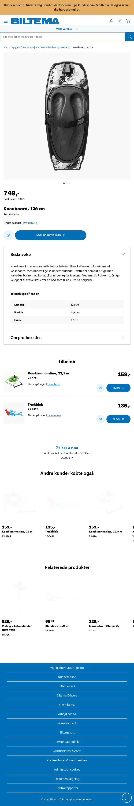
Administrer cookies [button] (67, 769)
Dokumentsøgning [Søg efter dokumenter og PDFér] (67, 779)
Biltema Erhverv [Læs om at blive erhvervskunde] (67, 695)
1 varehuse (53, 384)
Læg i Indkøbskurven (50, 235)
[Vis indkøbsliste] (120, 21)
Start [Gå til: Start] (6, 47)
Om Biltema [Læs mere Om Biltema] (67, 705)
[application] (127, 798)
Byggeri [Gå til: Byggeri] (16, 47)
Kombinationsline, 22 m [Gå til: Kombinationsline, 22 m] (17, 531)
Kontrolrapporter (67, 788)
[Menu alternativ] (5, 21)
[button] (67, 28)
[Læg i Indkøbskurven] (118, 388)
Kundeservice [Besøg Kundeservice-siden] (67, 677)
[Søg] (129, 36)
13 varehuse (54, 415)
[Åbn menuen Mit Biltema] (111, 21)
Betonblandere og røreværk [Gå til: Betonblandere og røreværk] (55, 47)
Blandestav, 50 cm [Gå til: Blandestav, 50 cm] (57, 626)
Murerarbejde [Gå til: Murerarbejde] (30, 47)
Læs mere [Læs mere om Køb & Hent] (67, 457)
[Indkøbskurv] (128, 21)
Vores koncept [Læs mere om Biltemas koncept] (67, 723)
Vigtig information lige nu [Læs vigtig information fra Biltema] (67, 668)
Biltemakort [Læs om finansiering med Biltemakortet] (67, 732)
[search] (67, 36)
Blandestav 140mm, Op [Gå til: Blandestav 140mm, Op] (104, 626)
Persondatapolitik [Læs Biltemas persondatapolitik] (67, 742)
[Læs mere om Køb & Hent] (67, 447)
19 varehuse (30, 222)
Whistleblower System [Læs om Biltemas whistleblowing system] (67, 751)
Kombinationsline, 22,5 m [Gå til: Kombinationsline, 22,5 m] (48, 373)
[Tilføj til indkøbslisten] (8, 235)
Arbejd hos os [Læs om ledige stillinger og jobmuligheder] (67, 714)
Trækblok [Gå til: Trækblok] (35, 404)
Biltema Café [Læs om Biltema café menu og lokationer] (67, 686)
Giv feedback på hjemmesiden (67, 760)
